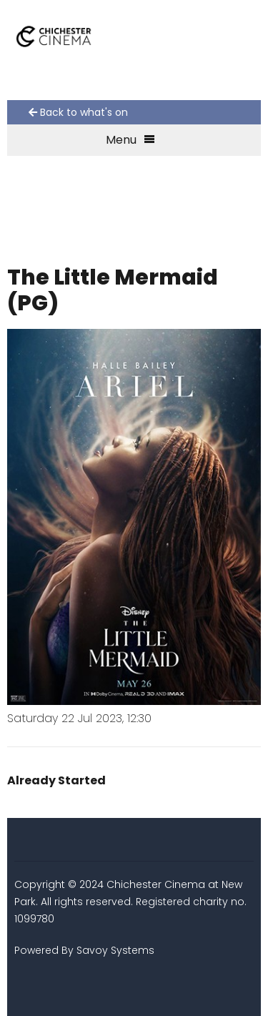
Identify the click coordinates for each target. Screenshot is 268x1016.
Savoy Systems (115, 950)
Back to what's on (78, 112)
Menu (130, 140)
